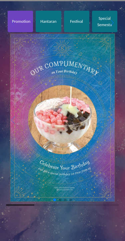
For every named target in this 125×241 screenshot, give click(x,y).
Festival (76, 21)
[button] (112, 22)
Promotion (21, 21)
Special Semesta (104, 21)
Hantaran (48, 21)
